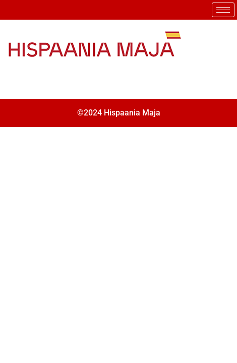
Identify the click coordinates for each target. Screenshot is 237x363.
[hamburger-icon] (223, 10)
